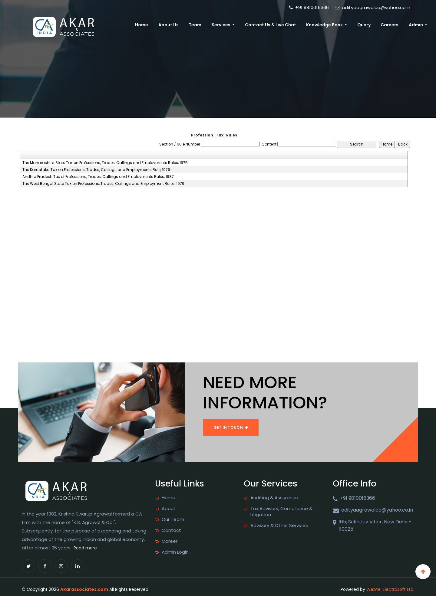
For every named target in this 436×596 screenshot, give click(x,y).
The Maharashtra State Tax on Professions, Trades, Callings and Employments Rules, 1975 (105, 162)
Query (364, 25)
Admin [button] (416, 25)
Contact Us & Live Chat (270, 25)
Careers (389, 25)
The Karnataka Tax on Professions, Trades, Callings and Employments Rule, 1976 (96, 169)
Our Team (173, 519)
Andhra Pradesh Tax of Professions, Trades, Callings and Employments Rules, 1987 (98, 176)
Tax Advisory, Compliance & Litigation (281, 512)
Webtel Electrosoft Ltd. (390, 589)
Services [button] (221, 25)
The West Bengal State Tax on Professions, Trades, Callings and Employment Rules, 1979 (103, 183)
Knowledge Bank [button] (325, 25)
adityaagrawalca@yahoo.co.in (372, 7)
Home (141, 25)
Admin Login (175, 552)
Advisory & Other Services (279, 525)
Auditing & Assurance (274, 498)
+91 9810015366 (309, 7)
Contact (171, 530)
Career (169, 541)
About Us (168, 25)
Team (195, 25)
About (169, 509)
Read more (85, 548)
